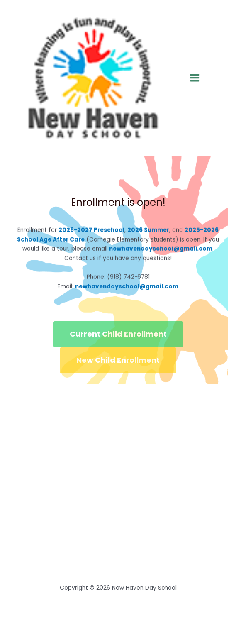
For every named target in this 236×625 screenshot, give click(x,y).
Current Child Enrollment (118, 334)
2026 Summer (148, 230)
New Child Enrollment (118, 360)
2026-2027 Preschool (91, 230)
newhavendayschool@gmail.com (160, 249)
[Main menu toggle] (194, 78)
